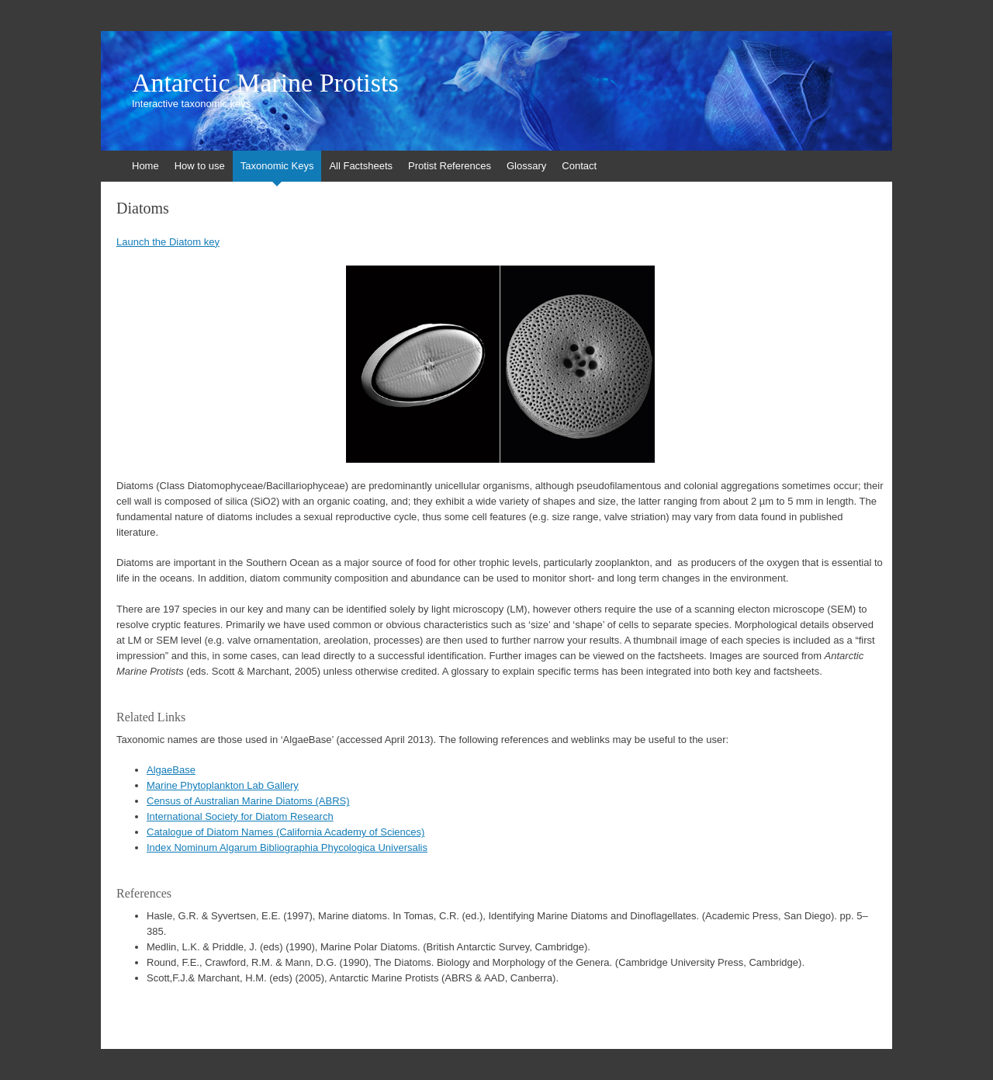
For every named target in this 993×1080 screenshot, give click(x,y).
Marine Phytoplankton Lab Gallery (223, 785)
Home (145, 166)
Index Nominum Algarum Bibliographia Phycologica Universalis (287, 847)
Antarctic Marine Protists (265, 83)
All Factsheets (361, 166)
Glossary (526, 166)
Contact (579, 166)
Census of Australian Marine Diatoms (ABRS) (248, 801)
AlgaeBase (171, 770)
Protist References (449, 166)
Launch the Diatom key (168, 242)
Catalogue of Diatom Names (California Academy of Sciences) (285, 832)
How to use (200, 166)
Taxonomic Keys (277, 166)
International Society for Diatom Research (240, 816)
